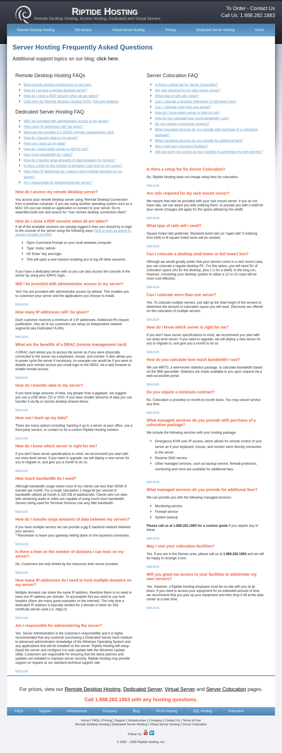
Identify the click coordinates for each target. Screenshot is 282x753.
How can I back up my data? (45, 143)
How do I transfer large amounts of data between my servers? (69, 160)
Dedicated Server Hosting (215, 30)
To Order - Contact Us (250, 8)
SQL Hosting (202, 711)
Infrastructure (77, 711)
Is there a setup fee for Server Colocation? (186, 85)
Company (110, 711)
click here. (108, 59)
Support (45, 711)
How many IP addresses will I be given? (53, 127)
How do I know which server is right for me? (56, 149)
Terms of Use (192, 720)
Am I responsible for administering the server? (58, 183)
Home (259, 30)
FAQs (19, 711)
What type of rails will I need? (177, 96)
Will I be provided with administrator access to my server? (66, 121)
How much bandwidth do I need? (48, 155)
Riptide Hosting (104, 11)
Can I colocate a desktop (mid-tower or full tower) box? (195, 101)
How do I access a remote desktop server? (55, 90)
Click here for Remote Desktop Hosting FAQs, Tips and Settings (71, 101)
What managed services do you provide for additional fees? (199, 141)
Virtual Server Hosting (128, 30)
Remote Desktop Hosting (35, 30)
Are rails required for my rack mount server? (187, 90)
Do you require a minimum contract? (182, 124)
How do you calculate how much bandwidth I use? (192, 118)
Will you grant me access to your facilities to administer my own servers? (208, 152)
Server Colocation (194, 724)
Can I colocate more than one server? (183, 107)
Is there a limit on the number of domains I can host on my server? (73, 166)
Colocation (236, 711)
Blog (136, 711)
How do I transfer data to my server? (51, 138)
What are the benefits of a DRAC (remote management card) (69, 132)
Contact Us (172, 720)
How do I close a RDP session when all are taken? (61, 96)
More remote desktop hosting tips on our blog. (58, 85)
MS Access (83, 30)
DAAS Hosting (166, 711)
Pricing (170, 30)
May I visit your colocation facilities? (181, 146)
